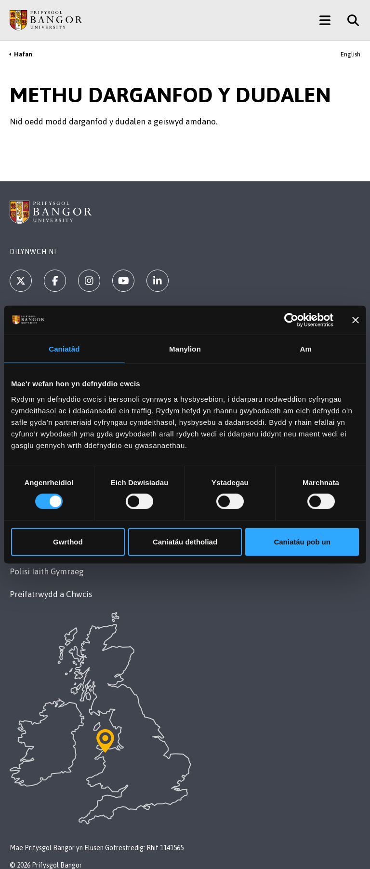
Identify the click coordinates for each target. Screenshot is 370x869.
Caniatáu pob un (302, 541)
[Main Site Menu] (325, 20)
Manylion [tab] (185, 349)
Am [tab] (305, 349)
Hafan (23, 54)
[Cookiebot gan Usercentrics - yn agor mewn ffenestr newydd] (291, 320)
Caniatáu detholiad (185, 541)
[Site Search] (349, 20)
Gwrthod (68, 541)
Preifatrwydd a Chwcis (51, 594)
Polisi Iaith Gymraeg (47, 571)
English (350, 54)
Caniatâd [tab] (64, 349)
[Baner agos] (355, 320)
